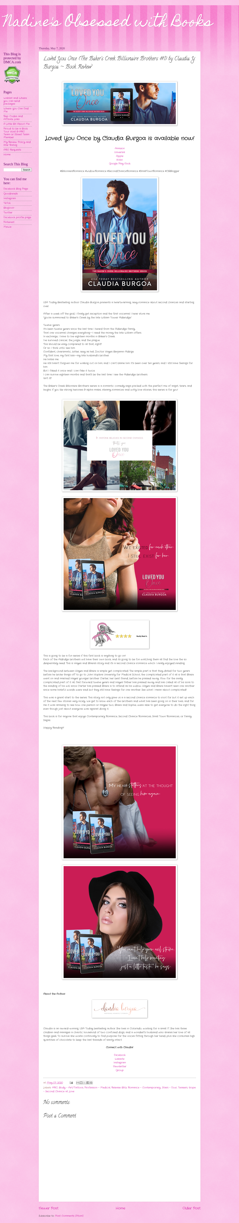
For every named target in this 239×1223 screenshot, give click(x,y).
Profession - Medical (97, 1087)
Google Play (116, 164)
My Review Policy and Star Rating (17, 144)
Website (119, 1059)
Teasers (182, 1087)
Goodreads (11, 193)
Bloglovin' (9, 208)
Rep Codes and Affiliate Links (13, 118)
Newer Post (48, 1208)
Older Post (191, 1208)
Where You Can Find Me (16, 110)
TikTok (7, 203)
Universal (119, 152)
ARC (55, 1087)
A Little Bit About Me (17, 124)
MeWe (7, 227)
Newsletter (119, 1066)
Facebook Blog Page (16, 188)
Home (120, 1208)
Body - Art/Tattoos (71, 1087)
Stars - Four (169, 1087)
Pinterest (9, 222)
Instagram (120, 1062)
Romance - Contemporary (144, 1087)
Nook (127, 164)
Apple (119, 156)
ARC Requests (12, 150)
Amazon (120, 148)
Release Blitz (119, 1087)
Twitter (8, 212)
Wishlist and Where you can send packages (15, 101)
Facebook (119, 1055)
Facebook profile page (17, 217)
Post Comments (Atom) (69, 1216)
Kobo (120, 160)
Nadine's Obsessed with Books (108, 23)
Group (120, 1070)
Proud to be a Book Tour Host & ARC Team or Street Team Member (16, 133)
